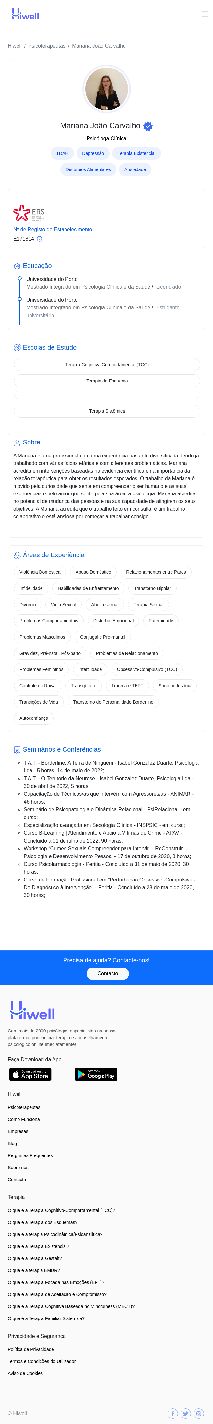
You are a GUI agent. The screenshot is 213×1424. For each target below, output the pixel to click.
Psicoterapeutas (46, 46)
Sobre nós (18, 1167)
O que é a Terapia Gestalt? (35, 1258)
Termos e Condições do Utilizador (42, 1361)
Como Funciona (24, 1119)
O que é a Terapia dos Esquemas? (42, 1222)
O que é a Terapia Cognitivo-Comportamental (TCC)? (61, 1210)
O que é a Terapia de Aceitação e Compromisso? (57, 1294)
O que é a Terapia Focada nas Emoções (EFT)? (56, 1282)
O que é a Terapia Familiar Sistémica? (46, 1318)
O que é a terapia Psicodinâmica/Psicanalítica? (55, 1234)
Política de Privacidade (31, 1349)
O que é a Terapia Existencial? (38, 1246)
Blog (12, 1143)
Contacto (107, 973)
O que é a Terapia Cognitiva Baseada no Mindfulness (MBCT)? (71, 1306)
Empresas (18, 1131)
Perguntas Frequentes (30, 1155)
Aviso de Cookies (25, 1373)
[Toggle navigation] (205, 14)
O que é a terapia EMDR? (34, 1270)
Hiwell (15, 46)
